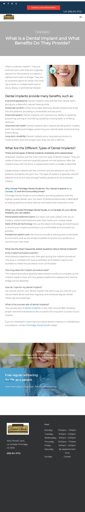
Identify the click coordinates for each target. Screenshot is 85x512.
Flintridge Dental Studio (38, 325)
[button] (80, 17)
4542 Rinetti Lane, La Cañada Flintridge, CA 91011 (17, 444)
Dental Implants (42, 32)
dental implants (33, 308)
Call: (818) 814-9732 (72, 11)
